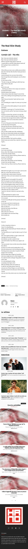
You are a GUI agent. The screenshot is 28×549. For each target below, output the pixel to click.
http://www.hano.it (14, 302)
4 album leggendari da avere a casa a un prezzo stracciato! (14, 492)
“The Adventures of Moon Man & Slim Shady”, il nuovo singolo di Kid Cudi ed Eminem (14, 469)
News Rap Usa (14, 467)
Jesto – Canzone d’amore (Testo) (20, 295)
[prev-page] (12, 500)
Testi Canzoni (6, 25)
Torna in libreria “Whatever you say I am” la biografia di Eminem (14, 424)
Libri (14, 422)
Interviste (4, 371)
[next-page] (15, 500)
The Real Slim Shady (14, 285)
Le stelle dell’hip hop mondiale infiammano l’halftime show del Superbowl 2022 (14, 447)
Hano (11, 35)
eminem (7, 285)
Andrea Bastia (14, 428)
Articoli (14, 445)
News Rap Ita (4, 315)
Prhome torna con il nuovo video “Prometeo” (12, 338)
